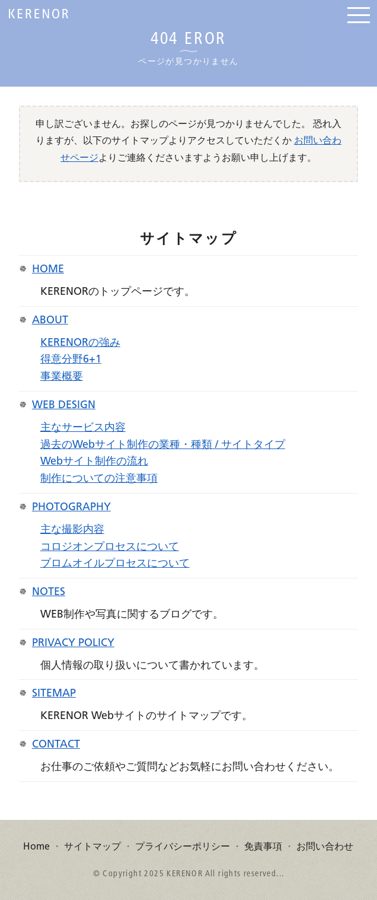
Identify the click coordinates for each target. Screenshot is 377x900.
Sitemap (54, 693)
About (50, 320)
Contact (56, 744)
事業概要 (61, 376)
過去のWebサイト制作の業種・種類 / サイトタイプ (162, 445)
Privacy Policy (73, 643)
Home (48, 269)
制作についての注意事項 (99, 478)
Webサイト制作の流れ (94, 461)
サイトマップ (92, 846)
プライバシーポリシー (182, 846)
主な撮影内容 (72, 529)
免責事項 (263, 846)
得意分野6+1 (70, 359)
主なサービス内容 (83, 427)
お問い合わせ (324, 846)
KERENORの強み (80, 343)
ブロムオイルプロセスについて (115, 563)
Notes (48, 592)
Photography (71, 507)
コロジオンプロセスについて (109, 547)
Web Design (63, 405)
